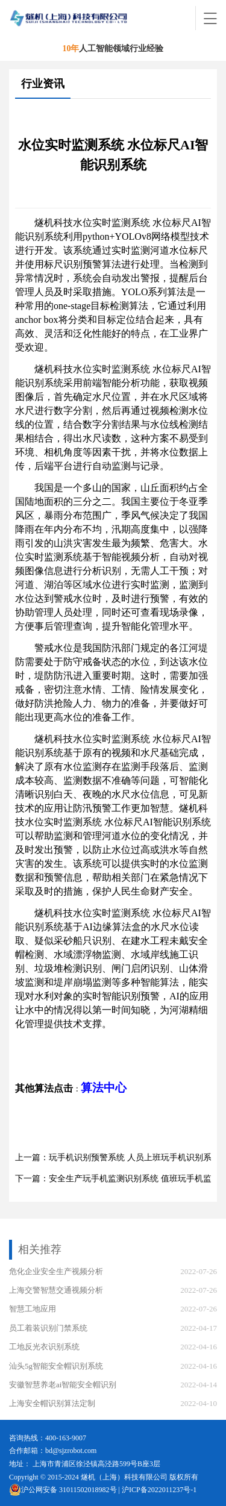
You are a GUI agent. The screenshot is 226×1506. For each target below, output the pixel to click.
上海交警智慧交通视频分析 (56, 1290)
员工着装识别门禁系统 (48, 1328)
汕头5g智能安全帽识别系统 (56, 1365)
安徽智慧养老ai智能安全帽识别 (62, 1384)
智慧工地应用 (32, 1308)
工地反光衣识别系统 (44, 1346)
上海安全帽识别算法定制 (52, 1403)
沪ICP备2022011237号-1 (159, 1490)
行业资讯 (42, 84)
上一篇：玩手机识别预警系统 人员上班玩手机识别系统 (117, 1157)
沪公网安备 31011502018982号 (63, 1490)
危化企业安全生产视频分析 (56, 1271)
